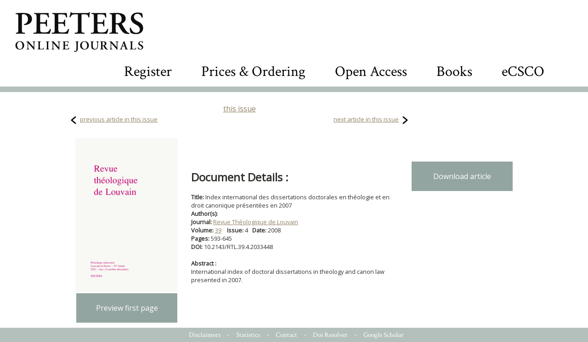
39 (218, 230)
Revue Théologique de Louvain (255, 222)
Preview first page (127, 308)
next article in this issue (366, 119)
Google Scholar (383, 334)
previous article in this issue (119, 119)
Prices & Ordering (253, 71)
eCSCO (523, 71)
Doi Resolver (330, 334)
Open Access (371, 71)
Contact (286, 334)
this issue (239, 109)
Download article (462, 176)
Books (454, 71)
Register (148, 71)
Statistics (248, 334)
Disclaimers (204, 334)
